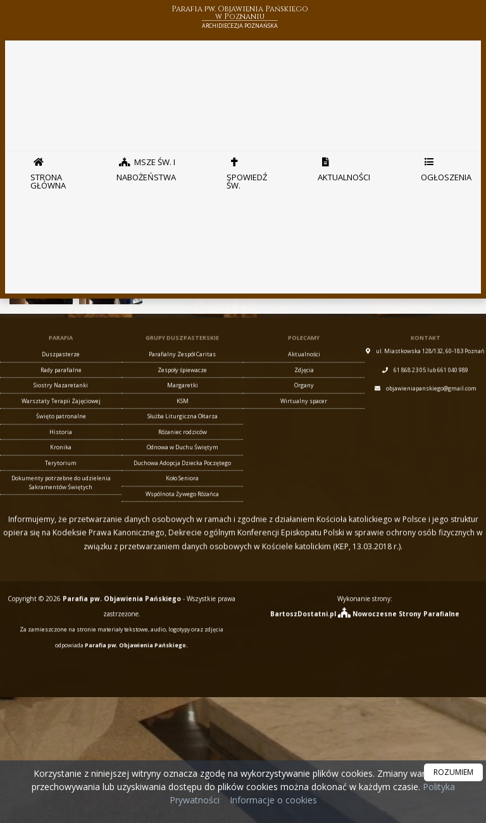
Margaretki (182, 398)
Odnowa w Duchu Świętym (182, 460)
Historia (60, 445)
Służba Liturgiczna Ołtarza (182, 429)
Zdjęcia (304, 383)
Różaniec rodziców (182, 445)
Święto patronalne (61, 429)
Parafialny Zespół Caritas (182, 367)
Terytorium (61, 476)
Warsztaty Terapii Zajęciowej (61, 414)
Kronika (61, 460)
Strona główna (48, 170)
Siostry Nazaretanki (61, 398)
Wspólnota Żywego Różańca (182, 507)
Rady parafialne (61, 383)
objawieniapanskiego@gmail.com (431, 401)
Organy (304, 398)
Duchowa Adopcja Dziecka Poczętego (182, 476)
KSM (183, 414)
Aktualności (344, 166)
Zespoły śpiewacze (182, 383)
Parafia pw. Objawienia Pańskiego (239, 17)
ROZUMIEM (453, 772)
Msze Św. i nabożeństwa (146, 166)
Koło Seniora (182, 491)
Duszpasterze (61, 367)
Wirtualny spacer (303, 414)
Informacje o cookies (273, 800)
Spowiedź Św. (247, 170)
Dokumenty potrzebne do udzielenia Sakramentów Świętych (61, 495)
